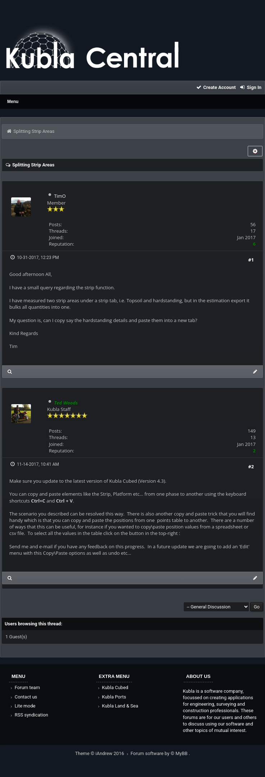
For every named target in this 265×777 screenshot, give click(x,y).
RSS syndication (28, 715)
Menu (12, 101)
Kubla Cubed (112, 687)
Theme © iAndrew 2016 (103, 753)
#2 (251, 466)
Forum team (24, 687)
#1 (251, 259)
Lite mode (22, 706)
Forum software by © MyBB (160, 753)
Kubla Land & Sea (117, 706)
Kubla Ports (111, 697)
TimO (60, 196)
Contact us (23, 697)
